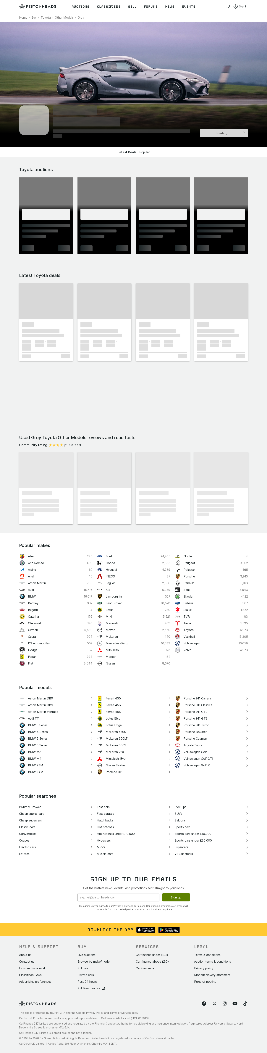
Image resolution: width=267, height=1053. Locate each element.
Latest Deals (127, 152)
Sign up (176, 897)
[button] (46, 301)
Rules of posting (205, 981)
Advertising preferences (35, 981)
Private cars (85, 975)
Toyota (46, 17)
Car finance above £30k (152, 961)
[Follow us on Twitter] (214, 1004)
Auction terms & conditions (212, 961)
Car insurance (145, 968)
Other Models (64, 17)
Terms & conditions (207, 955)
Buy (34, 17)
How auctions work (32, 968)
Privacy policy (203, 968)
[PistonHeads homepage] (37, 6)
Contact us (26, 961)
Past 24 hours (87, 981)
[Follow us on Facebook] (204, 1004)
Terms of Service (120, 1012)
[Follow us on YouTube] (235, 1004)
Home (23, 17)
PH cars (82, 968)
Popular (144, 152)
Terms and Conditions (146, 906)
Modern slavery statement (212, 975)
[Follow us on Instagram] (224, 1004)
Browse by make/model (93, 961)
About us (25, 955)
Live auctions (86, 955)
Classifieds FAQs (30, 975)
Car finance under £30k (152, 955)
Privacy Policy (121, 906)
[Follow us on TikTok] (245, 1004)
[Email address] (118, 897)
